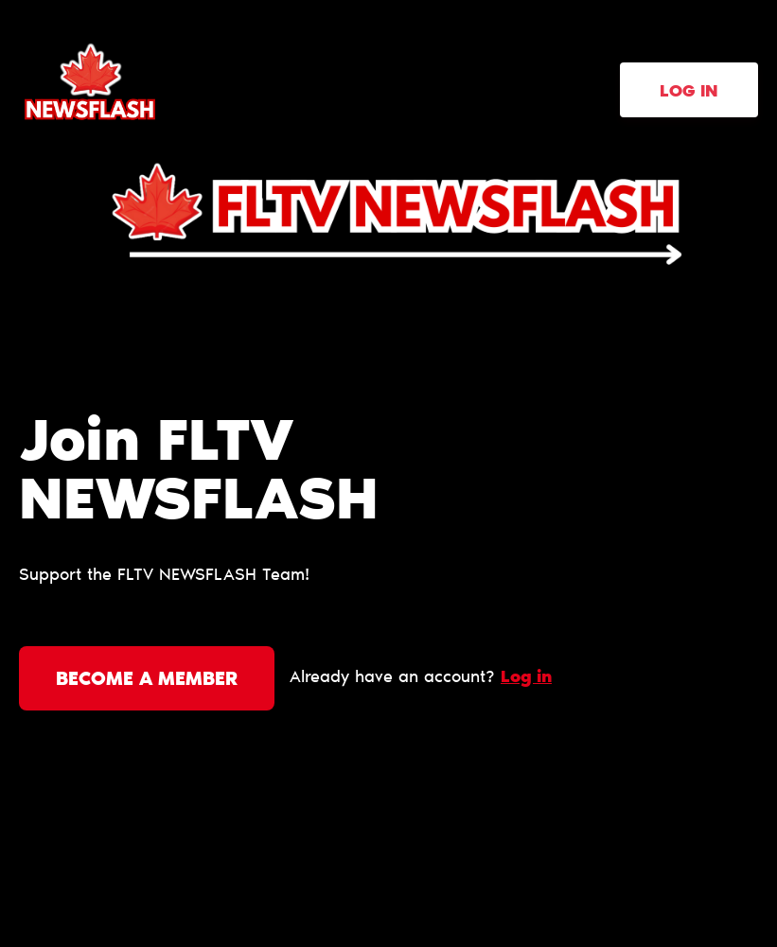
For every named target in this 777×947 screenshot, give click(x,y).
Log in (689, 92)
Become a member (147, 680)
